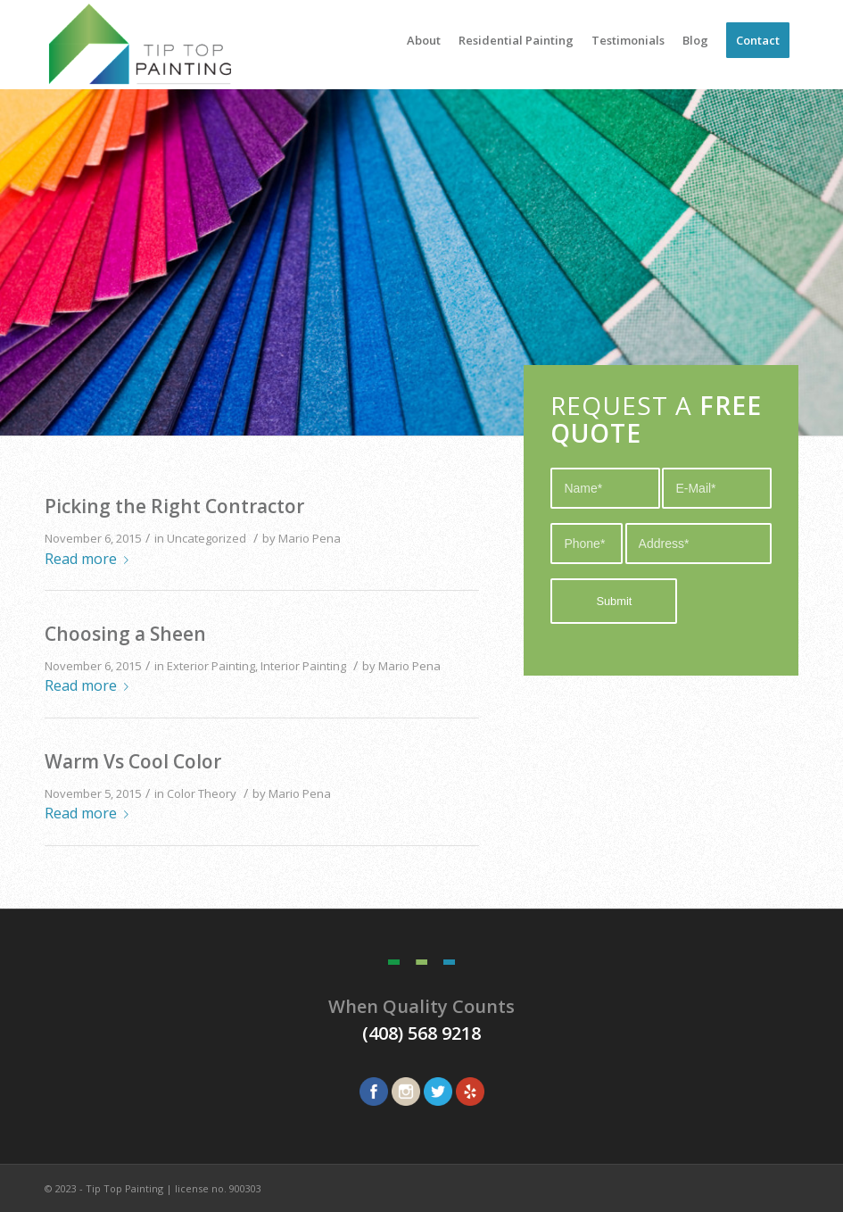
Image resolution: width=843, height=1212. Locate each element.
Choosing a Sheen (125, 633)
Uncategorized (206, 538)
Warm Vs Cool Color (133, 761)
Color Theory (201, 793)
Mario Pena (309, 538)
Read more (90, 559)
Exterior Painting (211, 666)
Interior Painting (303, 666)
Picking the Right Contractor (174, 506)
